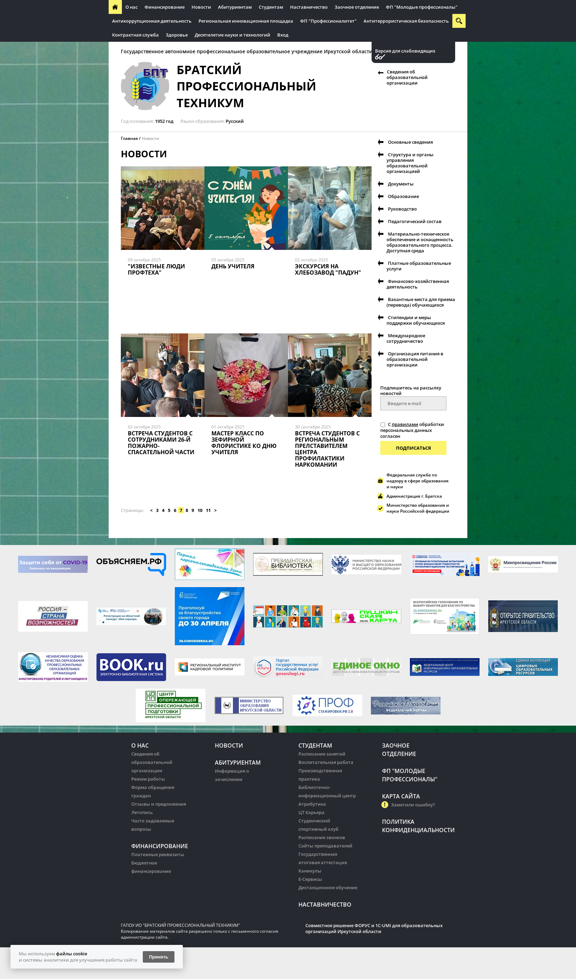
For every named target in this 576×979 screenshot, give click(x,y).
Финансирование (165, 7)
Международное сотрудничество (406, 338)
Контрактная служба (135, 35)
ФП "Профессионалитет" (328, 21)
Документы (401, 184)
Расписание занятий (321, 754)
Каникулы (309, 871)
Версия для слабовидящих (405, 51)
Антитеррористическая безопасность (406, 21)
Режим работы (148, 779)
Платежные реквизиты (157, 854)
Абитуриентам (235, 7)
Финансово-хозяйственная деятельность (418, 284)
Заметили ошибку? (413, 805)
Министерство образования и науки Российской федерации (418, 508)
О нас (131, 7)
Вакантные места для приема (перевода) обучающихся (421, 302)
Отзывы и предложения (158, 804)
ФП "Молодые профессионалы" (422, 7)
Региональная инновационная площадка (246, 21)
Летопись (142, 812)
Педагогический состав (415, 221)
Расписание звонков (321, 837)
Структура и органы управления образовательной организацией (410, 162)
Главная (129, 138)
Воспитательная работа (325, 762)
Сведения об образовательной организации (407, 77)
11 (208, 510)
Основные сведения (410, 142)
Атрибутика (312, 804)
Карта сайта (401, 796)
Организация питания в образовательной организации (415, 359)
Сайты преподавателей (325, 846)
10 (199, 510)
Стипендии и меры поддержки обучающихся (416, 320)
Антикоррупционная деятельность (152, 21)
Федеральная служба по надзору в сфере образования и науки (418, 480)
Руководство (402, 209)
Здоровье (177, 35)
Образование (403, 196)
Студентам (271, 7)
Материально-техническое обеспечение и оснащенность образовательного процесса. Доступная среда (420, 242)
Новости (201, 7)
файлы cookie (71, 953)
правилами (405, 424)
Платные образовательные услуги (419, 266)
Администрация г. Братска (414, 496)
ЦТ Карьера (311, 812)
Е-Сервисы (310, 879)
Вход (282, 35)
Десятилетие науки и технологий (232, 35)
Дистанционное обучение (327, 887)
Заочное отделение (357, 7)
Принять (158, 957)
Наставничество (309, 7)
